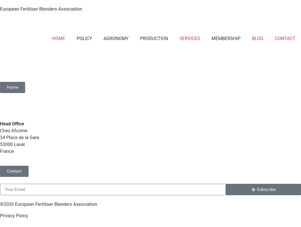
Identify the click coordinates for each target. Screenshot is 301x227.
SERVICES (190, 38)
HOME (58, 38)
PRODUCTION (154, 38)
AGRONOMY (116, 38)
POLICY (84, 38)
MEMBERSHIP (226, 38)
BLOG (257, 38)
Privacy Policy (14, 215)
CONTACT (285, 38)
